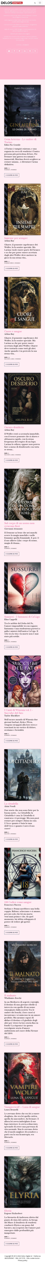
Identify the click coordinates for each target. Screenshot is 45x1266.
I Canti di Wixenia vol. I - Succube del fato (18, 711)
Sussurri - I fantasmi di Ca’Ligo (22, 616)
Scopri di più (12, 175)
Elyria (7, 1210)
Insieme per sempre (16, 238)
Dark (5, 168)
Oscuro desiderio (14, 427)
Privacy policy (22, 1260)
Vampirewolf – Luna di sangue (22, 1107)
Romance (26, 24)
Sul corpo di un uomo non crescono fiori (19, 525)
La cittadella (11, 803)
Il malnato (10, 995)
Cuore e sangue (13, 331)
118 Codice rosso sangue (17, 902)
